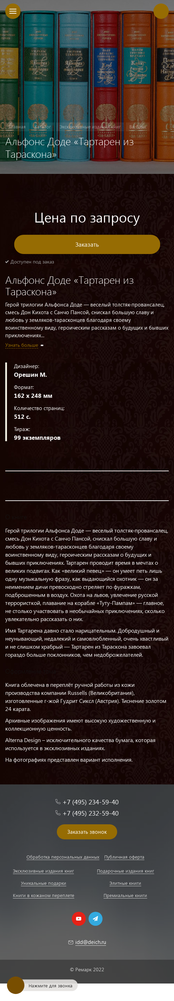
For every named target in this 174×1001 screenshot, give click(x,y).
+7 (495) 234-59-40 (90, 801)
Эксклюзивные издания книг (43, 871)
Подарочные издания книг (125, 871)
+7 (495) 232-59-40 (90, 813)
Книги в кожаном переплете (43, 895)
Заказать (87, 244)
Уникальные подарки (43, 883)
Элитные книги (125, 883)
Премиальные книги (125, 895)
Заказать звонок (87, 831)
